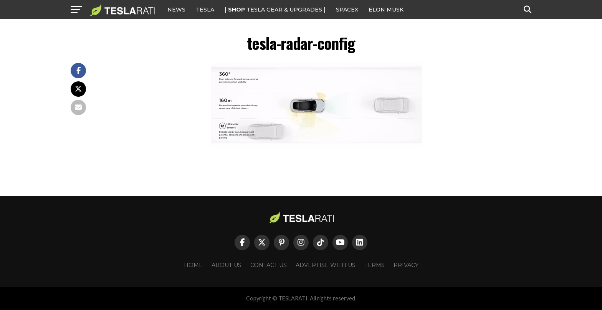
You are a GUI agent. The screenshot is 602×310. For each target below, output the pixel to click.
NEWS (176, 9)
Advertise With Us (326, 265)
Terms (374, 265)
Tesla (205, 9)
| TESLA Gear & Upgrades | (275, 9)
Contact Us (268, 265)
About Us (226, 265)
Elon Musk (386, 9)
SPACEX (347, 9)
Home (193, 265)
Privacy (406, 265)
